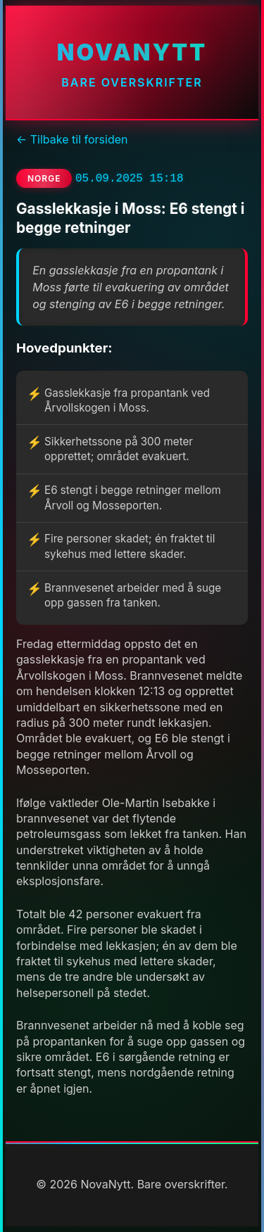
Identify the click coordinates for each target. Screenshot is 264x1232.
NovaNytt (132, 52)
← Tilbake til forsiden (71, 139)
